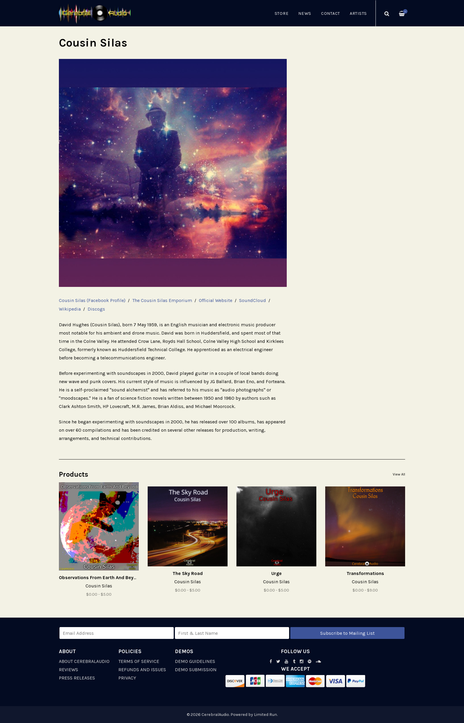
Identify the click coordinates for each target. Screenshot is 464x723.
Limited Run (265, 714)
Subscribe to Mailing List (347, 633)
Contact (330, 13)
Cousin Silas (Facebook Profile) (92, 300)
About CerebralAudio (84, 661)
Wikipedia (70, 309)
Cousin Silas (99, 586)
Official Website (215, 300)
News (304, 13)
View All (399, 474)
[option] (173, 173)
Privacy (127, 678)
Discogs (96, 309)
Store (282, 13)
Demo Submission (196, 669)
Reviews (68, 669)
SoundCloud (252, 300)
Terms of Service (138, 661)
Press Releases (77, 678)
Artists (358, 13)
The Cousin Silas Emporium (162, 300)
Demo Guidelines (195, 661)
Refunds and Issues (142, 669)
